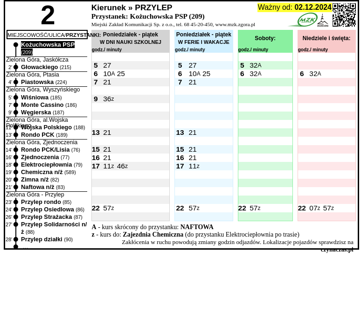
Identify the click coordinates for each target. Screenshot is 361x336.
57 (107, 208)
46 (121, 166)
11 (107, 166)
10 (107, 73)
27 (107, 65)
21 (107, 82)
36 (107, 99)
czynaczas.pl (337, 249)
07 (313, 208)
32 (253, 65)
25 (121, 73)
